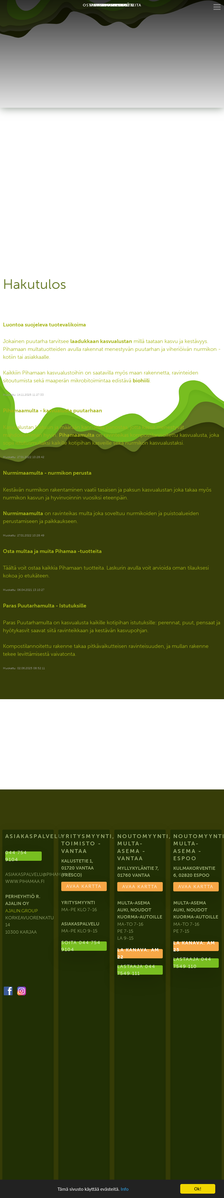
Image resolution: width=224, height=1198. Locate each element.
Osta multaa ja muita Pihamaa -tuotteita (52, 551)
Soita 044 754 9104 (81, 946)
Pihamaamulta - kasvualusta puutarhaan (52, 410)
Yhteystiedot (112, 8)
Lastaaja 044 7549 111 (136, 970)
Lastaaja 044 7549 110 (192, 963)
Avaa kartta (84, 886)
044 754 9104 (16, 856)
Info (125, 1189)
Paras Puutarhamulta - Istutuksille (44, 605)
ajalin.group (21, 910)
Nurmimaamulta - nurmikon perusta (47, 473)
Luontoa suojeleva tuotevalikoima (44, 324)
